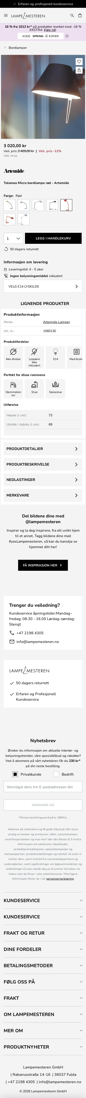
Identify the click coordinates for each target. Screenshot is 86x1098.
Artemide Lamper (56, 322)
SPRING (40, 36)
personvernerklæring (60, 878)
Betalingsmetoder (28, 965)
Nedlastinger (20, 479)
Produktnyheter (26, 1047)
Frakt (11, 998)
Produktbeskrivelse (27, 464)
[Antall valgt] (13, 238)
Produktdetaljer (24, 448)
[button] (79, 61)
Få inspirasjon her (40, 565)
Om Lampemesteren (29, 1014)
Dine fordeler (22, 949)
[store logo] (31, 15)
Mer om (13, 1030)
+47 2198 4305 (30, 632)
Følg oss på (19, 982)
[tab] (43, 900)
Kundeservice (22, 900)
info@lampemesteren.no (38, 641)
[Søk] (72, 15)
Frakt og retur (24, 933)
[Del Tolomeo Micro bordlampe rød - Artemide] (79, 70)
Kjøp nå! (50, 29)
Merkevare (17, 495)
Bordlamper (18, 47)
